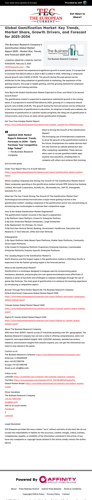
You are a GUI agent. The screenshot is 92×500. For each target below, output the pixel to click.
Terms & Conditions (72, 489)
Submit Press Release (51, 489)
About (14, 489)
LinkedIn (9, 415)
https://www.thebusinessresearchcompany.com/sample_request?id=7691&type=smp (44, 124)
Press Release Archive (29, 489)
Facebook (9, 409)
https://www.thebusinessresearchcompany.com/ (58, 354)
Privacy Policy (53, 494)
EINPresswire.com (14, 67)
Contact (66, 494)
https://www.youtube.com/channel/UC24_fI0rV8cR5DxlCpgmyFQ (44, 380)
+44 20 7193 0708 (13, 399)
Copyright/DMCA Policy (33, 494)
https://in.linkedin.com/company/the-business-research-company (44, 377)
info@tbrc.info (11, 402)
